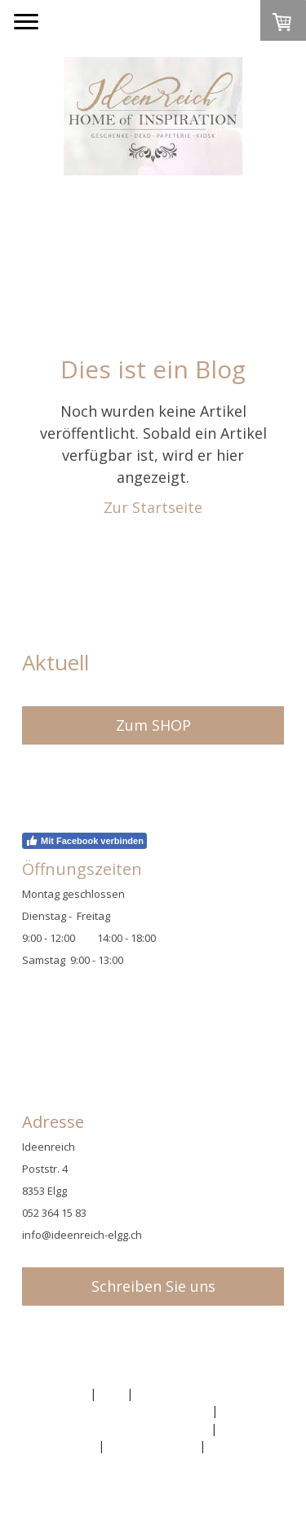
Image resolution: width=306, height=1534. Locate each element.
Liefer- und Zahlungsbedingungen (116, 1428)
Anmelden (53, 1487)
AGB (111, 1393)
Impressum (56, 1393)
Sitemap (231, 1445)
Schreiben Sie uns (153, 1286)
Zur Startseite (153, 507)
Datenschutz (60, 1445)
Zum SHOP (153, 725)
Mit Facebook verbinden (84, 840)
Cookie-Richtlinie (152, 1445)
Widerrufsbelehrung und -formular (117, 1410)
